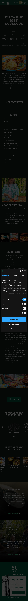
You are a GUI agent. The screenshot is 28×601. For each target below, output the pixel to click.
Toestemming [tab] (5, 275)
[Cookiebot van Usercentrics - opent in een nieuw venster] (20, 271)
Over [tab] (23, 275)
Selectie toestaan (14, 324)
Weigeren (14, 328)
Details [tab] (15, 275)
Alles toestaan (14, 319)
